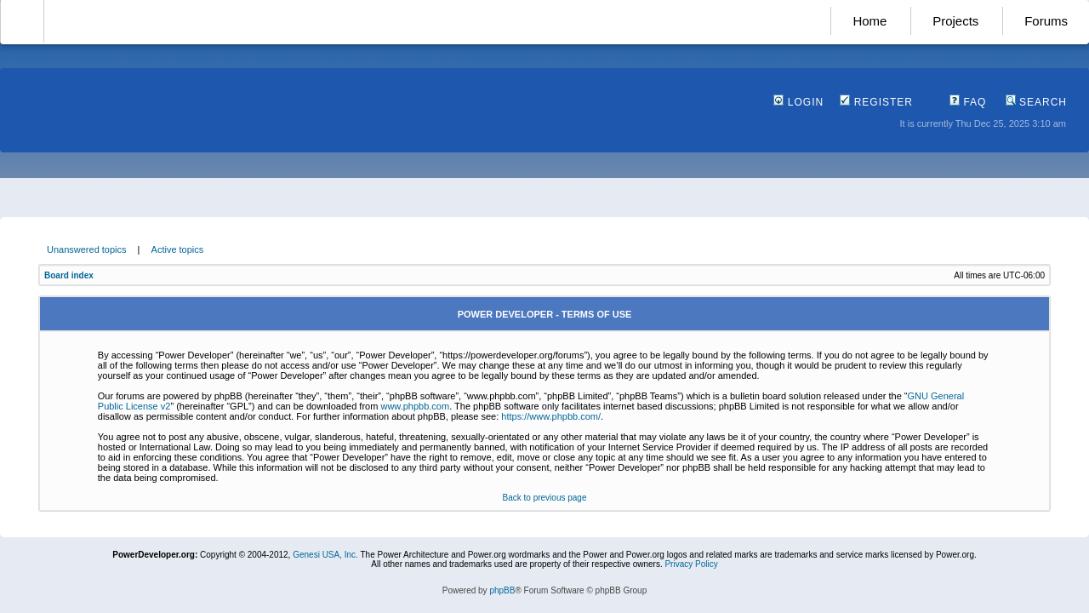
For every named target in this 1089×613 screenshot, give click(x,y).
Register (876, 102)
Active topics (177, 249)
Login (798, 102)
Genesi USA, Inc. (325, 554)
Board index (69, 275)
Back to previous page (545, 497)
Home (869, 21)
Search (1036, 102)
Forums (1046, 21)
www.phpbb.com (414, 406)
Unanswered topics (87, 249)
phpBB (502, 590)
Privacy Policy (690, 564)
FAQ (967, 102)
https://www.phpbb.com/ (551, 416)
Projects (955, 21)
